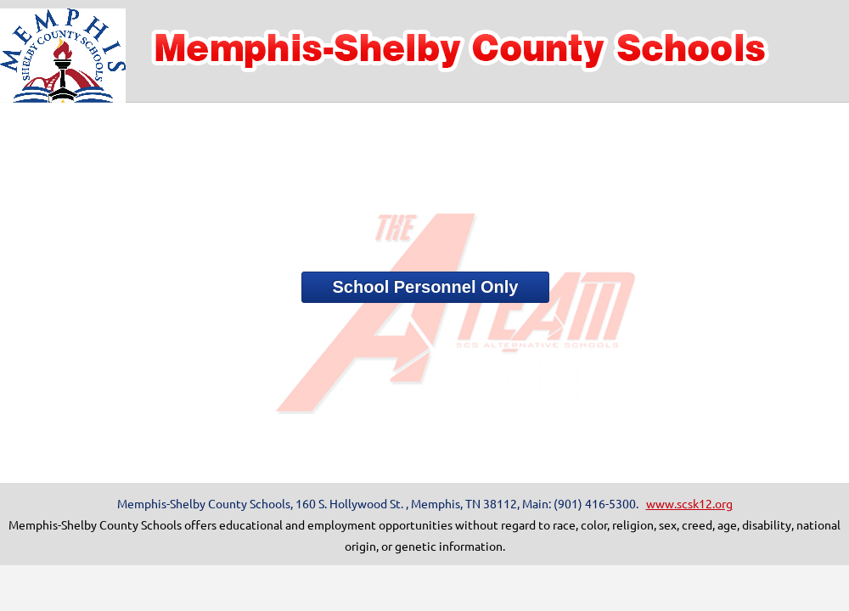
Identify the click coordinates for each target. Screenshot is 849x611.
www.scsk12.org (689, 503)
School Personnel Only (426, 286)
